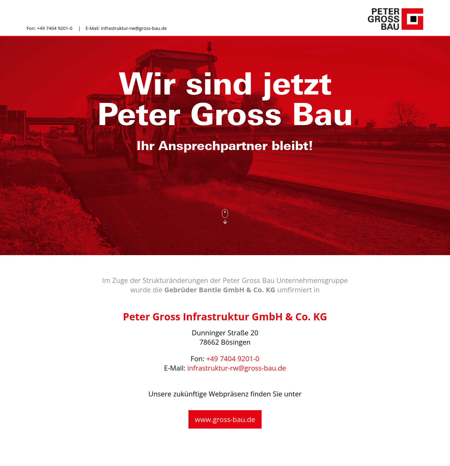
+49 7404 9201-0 (54, 28)
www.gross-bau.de (225, 419)
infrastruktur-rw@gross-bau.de (134, 28)
